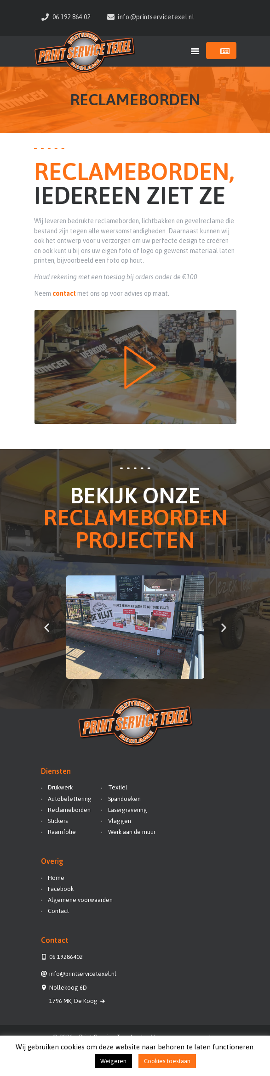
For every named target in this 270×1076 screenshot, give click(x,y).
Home (56, 877)
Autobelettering (70, 798)
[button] (46, 627)
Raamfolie (62, 831)
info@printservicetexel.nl (82, 973)
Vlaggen (119, 820)
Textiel (117, 787)
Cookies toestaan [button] (167, 1061)
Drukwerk (60, 787)
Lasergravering (127, 809)
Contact (58, 910)
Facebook (61, 888)
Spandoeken (124, 798)
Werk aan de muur (131, 831)
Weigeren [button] (113, 1061)
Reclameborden (69, 809)
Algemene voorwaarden (80, 899)
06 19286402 (66, 956)
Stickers (58, 820)
